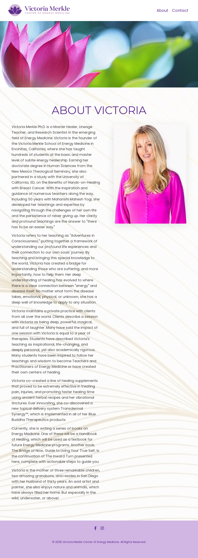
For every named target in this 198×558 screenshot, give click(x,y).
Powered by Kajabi (99, 548)
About (162, 10)
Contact (180, 10)
